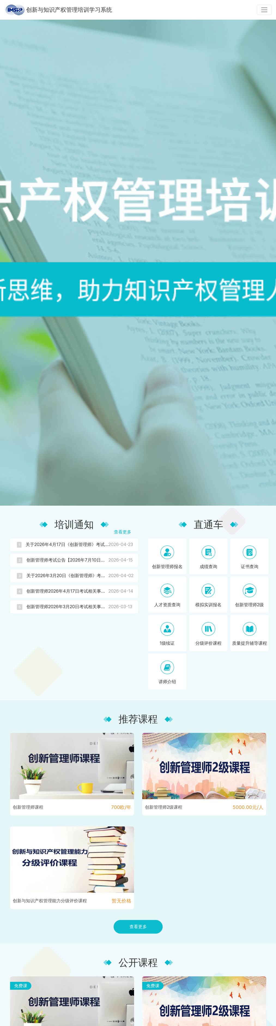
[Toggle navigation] (264, 10)
